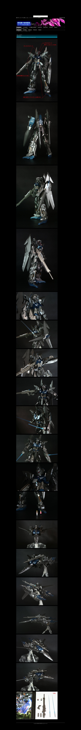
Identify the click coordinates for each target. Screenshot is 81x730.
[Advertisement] (61, 49)
